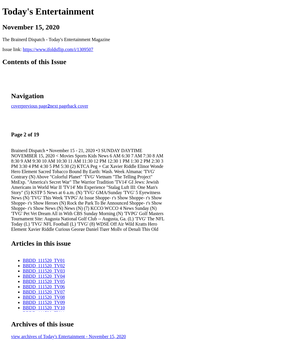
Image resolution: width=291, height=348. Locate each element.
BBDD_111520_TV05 (44, 281)
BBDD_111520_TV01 (44, 260)
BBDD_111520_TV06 (44, 286)
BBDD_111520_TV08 (44, 297)
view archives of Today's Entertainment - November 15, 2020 (68, 336)
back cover (78, 105)
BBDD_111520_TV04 (44, 276)
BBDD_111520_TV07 (44, 291)
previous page (35, 105)
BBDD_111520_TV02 (44, 265)
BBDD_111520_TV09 (44, 302)
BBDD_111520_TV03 (44, 270)
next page (59, 105)
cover (16, 105)
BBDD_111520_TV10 (44, 307)
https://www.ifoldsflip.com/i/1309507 (58, 49)
